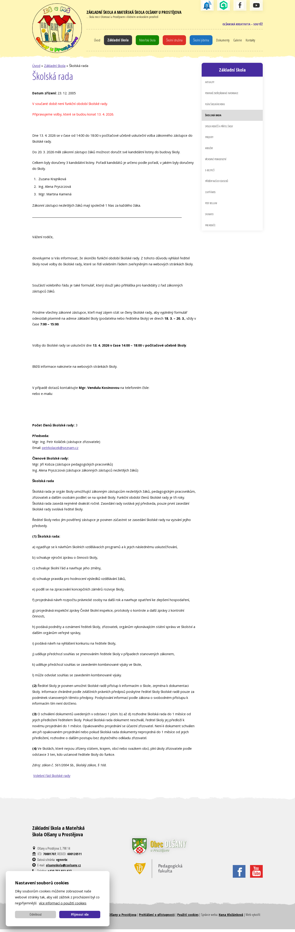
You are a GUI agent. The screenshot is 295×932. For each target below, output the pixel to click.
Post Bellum (212, 212)
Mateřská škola (145, 41)
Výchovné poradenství (217, 166)
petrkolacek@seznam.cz (60, 450)
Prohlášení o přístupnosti (157, 917)
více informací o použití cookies (62, 903)
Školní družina (174, 41)
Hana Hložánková (231, 917)
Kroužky (209, 154)
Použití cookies (187, 917)
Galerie (241, 41)
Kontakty (254, 41)
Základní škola (114, 41)
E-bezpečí (210, 177)
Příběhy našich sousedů (218, 189)
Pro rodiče (211, 235)
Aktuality (210, 85)
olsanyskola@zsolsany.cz (63, 868)
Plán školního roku (216, 108)
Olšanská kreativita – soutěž (240, 24)
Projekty (210, 143)
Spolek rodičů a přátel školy (221, 131)
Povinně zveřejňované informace (224, 97)
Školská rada (214, 120)
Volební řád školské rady (51, 778)
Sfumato (210, 224)
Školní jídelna (202, 41)
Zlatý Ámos (211, 201)
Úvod (92, 41)
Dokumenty (225, 41)
